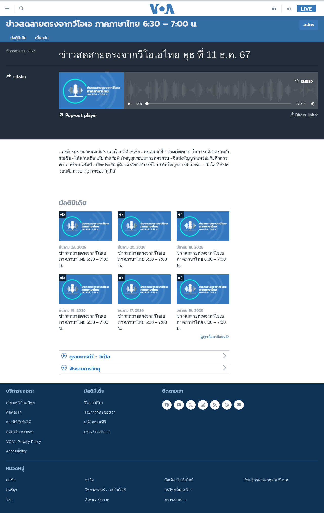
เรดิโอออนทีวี (95, 422)
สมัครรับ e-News (20, 432)
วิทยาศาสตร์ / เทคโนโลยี (105, 490)
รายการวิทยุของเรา (99, 412)
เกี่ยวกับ (42, 38)
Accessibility (16, 451)
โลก (9, 500)
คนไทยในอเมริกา (178, 490)
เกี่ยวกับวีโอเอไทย (20, 403)
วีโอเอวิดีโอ (93, 403)
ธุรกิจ (89, 480)
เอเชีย (11, 480)
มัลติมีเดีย (18, 38)
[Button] (16, 77)
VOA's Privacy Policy (23, 442)
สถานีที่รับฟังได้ (18, 422)
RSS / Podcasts (97, 432)
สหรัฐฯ (11, 490)
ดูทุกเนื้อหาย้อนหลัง (214, 337)
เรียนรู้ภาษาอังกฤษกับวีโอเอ (265, 480)
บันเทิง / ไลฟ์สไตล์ (178, 480)
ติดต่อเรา (13, 412)
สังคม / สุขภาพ (97, 500)
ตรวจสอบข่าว (175, 500)
